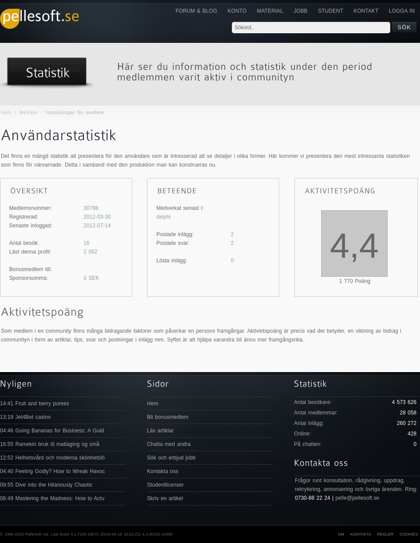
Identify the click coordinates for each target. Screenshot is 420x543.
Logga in (402, 11)
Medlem (29, 112)
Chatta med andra (169, 444)
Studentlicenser (165, 485)
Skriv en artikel (165, 498)
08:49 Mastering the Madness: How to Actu (52, 498)
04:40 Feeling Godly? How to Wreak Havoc (52, 471)
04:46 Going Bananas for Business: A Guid (52, 431)
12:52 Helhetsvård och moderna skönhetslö (52, 458)
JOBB (301, 11)
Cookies (408, 534)
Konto (237, 11)
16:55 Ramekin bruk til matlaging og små (49, 444)
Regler (385, 534)
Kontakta (360, 534)
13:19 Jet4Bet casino (25, 417)
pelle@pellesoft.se (357, 498)
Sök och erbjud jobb (171, 458)
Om (341, 534)
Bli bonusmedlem (168, 417)
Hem (6, 112)
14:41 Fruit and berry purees (34, 403)
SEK (91, 278)
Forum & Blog (196, 11)
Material (270, 11)
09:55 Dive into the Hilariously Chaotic (46, 485)
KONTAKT (366, 11)
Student (330, 11)
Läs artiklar (160, 431)
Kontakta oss (162, 471)
